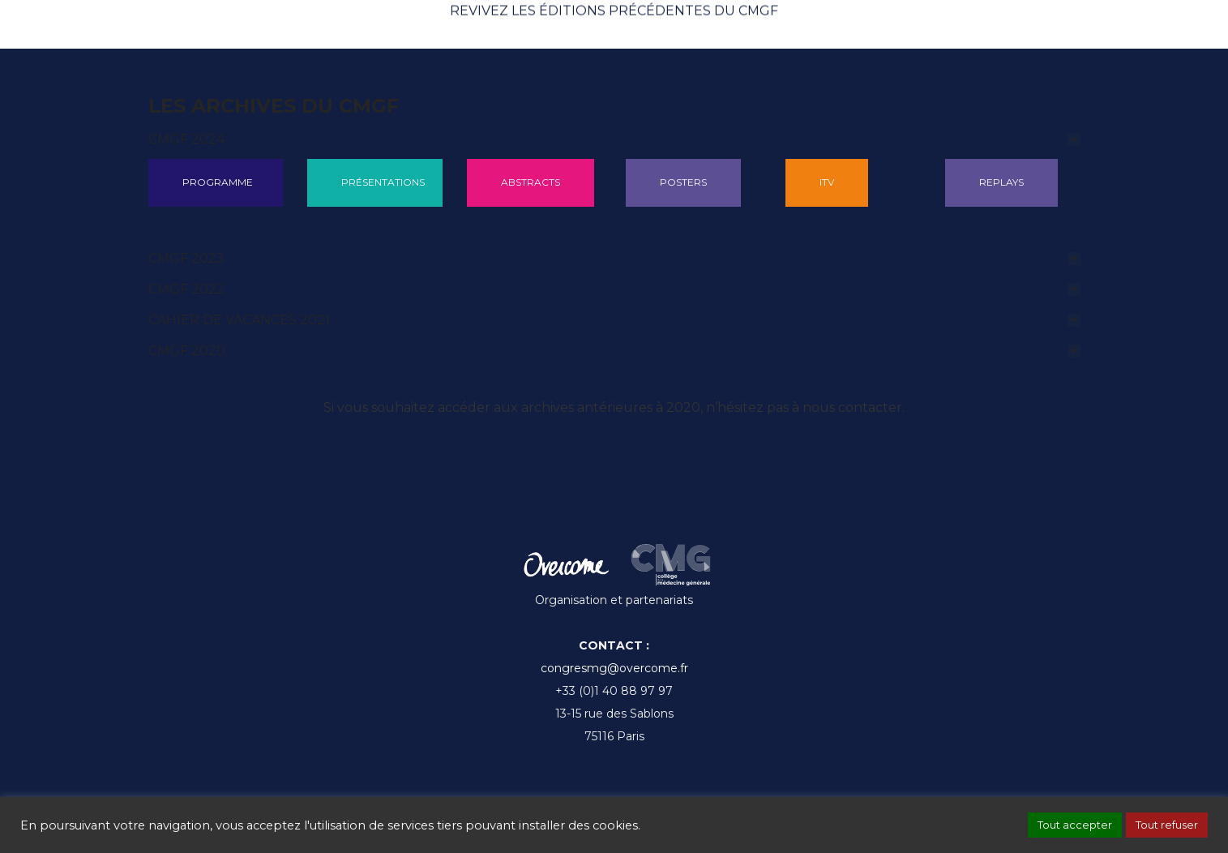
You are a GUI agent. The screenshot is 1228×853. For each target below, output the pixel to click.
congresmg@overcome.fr (614, 668)
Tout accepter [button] (1075, 824)
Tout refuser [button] (1167, 824)
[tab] (614, 139)
